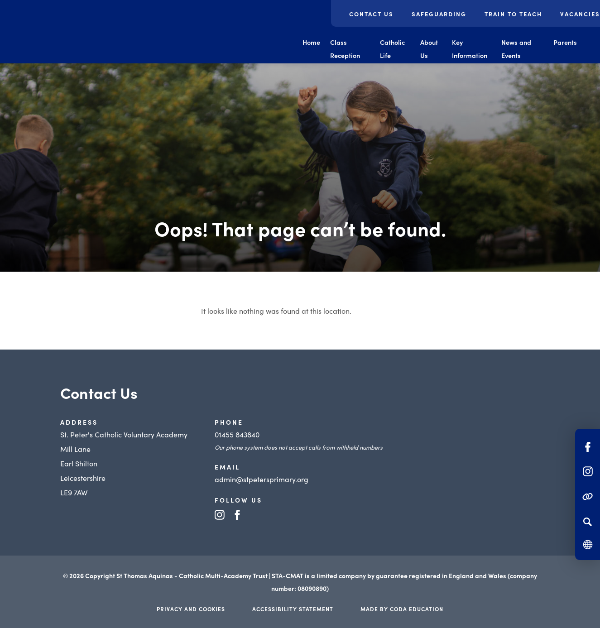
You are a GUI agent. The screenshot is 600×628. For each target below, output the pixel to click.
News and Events (516, 49)
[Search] (587, 522)
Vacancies (580, 14)
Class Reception (345, 49)
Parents (565, 42)
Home (311, 42)
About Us (429, 49)
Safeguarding (439, 14)
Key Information (469, 49)
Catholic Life (392, 49)
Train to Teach (513, 14)
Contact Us (371, 14)
